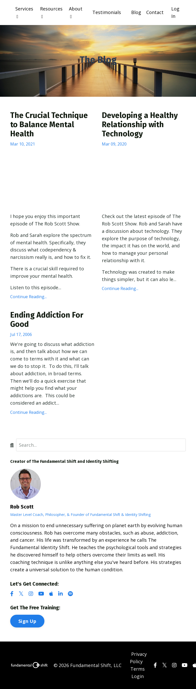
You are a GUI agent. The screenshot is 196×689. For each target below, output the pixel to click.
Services (24, 12)
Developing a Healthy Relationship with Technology (140, 124)
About (75, 12)
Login (137, 676)
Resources (51, 12)
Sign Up (27, 621)
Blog (136, 12)
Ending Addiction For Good (46, 319)
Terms (137, 669)
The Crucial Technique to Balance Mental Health (49, 124)
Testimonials (106, 12)
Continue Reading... (28, 296)
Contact (155, 12)
